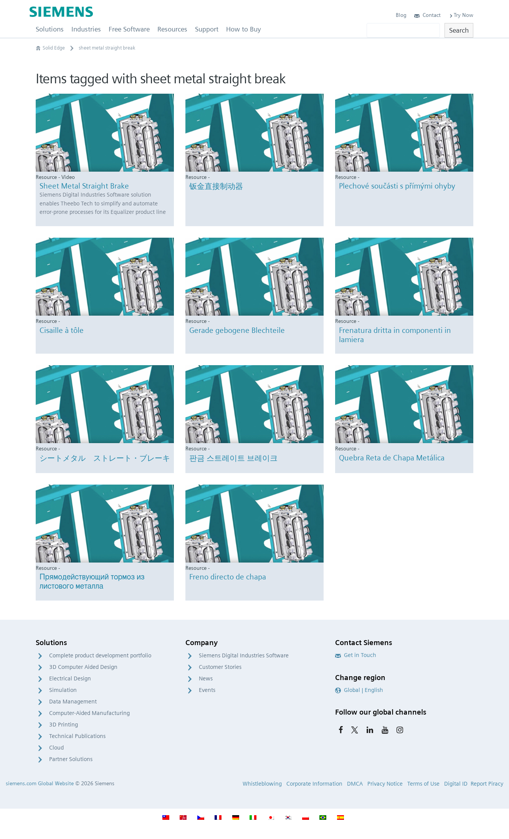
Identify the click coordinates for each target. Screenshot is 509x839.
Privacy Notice (385, 783)
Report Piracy (487, 783)
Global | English (359, 690)
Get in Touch (355, 655)
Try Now (460, 15)
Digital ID (456, 783)
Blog (401, 15)
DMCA (355, 783)
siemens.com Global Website (40, 783)
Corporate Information (314, 783)
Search (459, 30)
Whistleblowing (262, 783)
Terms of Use (423, 783)
